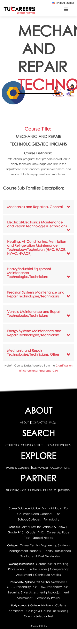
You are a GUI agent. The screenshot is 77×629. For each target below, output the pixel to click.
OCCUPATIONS (60, 467)
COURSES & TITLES (32, 445)
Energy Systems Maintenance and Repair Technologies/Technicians (34, 333)
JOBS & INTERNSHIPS (58, 445)
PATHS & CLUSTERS (18, 467)
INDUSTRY (64, 490)
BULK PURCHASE (16, 490)
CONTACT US (39, 422)
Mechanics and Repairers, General (35, 207)
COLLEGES (12, 445)
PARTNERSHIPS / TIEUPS (42, 490)
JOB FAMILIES (40, 467)
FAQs (52, 422)
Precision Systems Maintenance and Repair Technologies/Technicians (35, 294)
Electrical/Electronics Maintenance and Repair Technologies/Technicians (37, 224)
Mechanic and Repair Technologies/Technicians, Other (33, 352)
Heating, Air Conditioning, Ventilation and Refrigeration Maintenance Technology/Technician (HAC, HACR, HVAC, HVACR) (36, 247)
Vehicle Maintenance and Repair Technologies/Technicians (33, 314)
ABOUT (24, 422)
